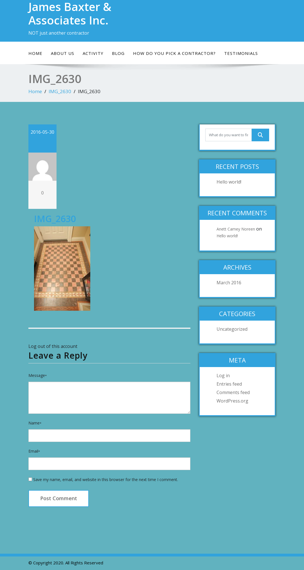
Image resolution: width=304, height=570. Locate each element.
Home (35, 53)
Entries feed (229, 384)
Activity (93, 53)
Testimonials (241, 53)
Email (34, 451)
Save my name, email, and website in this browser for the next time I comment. (105, 479)
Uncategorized (232, 329)
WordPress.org (232, 401)
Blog (118, 53)
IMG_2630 (60, 91)
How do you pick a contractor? (174, 53)
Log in (223, 375)
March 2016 (229, 282)
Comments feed (233, 392)
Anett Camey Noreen (236, 229)
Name (34, 423)
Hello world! (229, 182)
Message (37, 375)
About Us (62, 53)
